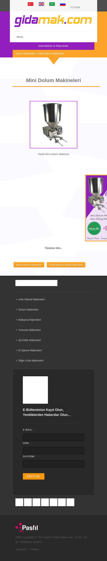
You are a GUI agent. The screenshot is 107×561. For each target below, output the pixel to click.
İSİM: (26, 443)
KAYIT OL (33, 476)
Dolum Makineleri (25, 53)
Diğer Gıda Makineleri (30, 360)
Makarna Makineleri (29, 319)
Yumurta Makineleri (29, 329)
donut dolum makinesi (29, 265)
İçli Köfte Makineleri (29, 340)
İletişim (75, 7)
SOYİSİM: (29, 456)
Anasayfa (20, 549)
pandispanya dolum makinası (66, 265)
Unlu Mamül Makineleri (31, 299)
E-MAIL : (28, 429)
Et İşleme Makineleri (30, 350)
